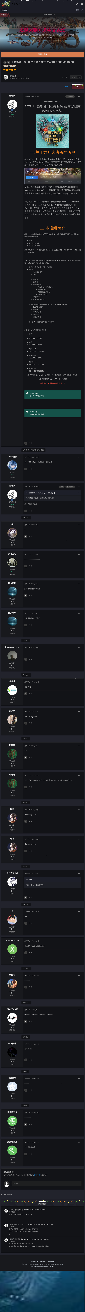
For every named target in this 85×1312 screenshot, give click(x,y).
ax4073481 (12, 873)
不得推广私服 (42, 54)
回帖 (77, 87)
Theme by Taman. (50, 1266)
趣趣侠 (12, 681)
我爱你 (12, 975)
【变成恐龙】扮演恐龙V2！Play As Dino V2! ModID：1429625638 (31, 1224)
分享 (64, 77)
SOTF (44, 234)
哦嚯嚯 (12, 745)
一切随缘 (12, 1043)
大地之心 (12, 554)
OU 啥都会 (12, 456)
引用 (30, 443)
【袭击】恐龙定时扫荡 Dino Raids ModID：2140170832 (27, 1210)
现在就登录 (38, 1175)
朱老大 (12, 711)
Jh (12, 524)
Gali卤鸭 (12, 1078)
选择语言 (34, 1261)
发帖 (66, 86)
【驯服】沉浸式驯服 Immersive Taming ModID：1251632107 (29, 1239)
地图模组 (26, 78)
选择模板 (43, 1261)
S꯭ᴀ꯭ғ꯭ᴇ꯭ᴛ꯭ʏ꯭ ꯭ (12, 647)
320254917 (12, 1009)
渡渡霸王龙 (12, 1112)
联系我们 (51, 1261)
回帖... (16, 1183)
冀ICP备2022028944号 (41, 1264)
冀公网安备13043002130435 (55, 1264)
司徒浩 (13, 76)
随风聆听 (12, 583)
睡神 (12, 809)
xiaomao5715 (12, 940)
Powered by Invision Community (38, 1266)
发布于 (31, 96)
